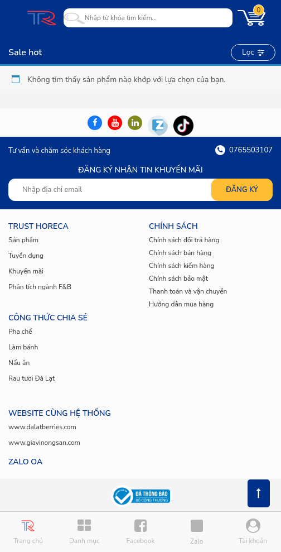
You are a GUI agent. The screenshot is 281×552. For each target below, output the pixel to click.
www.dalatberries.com (42, 427)
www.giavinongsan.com (44, 442)
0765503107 (244, 150)
